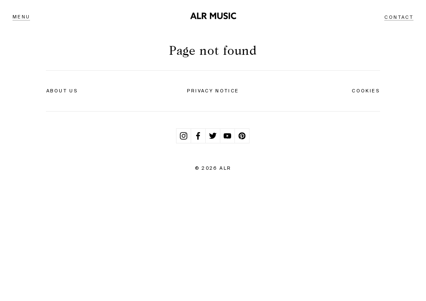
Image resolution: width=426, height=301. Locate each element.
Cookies (366, 91)
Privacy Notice (213, 91)
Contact (398, 17)
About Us (62, 91)
